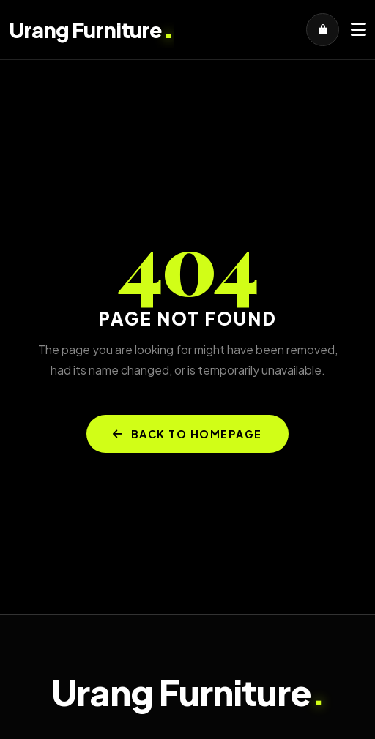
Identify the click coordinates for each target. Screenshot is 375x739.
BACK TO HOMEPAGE (187, 433)
